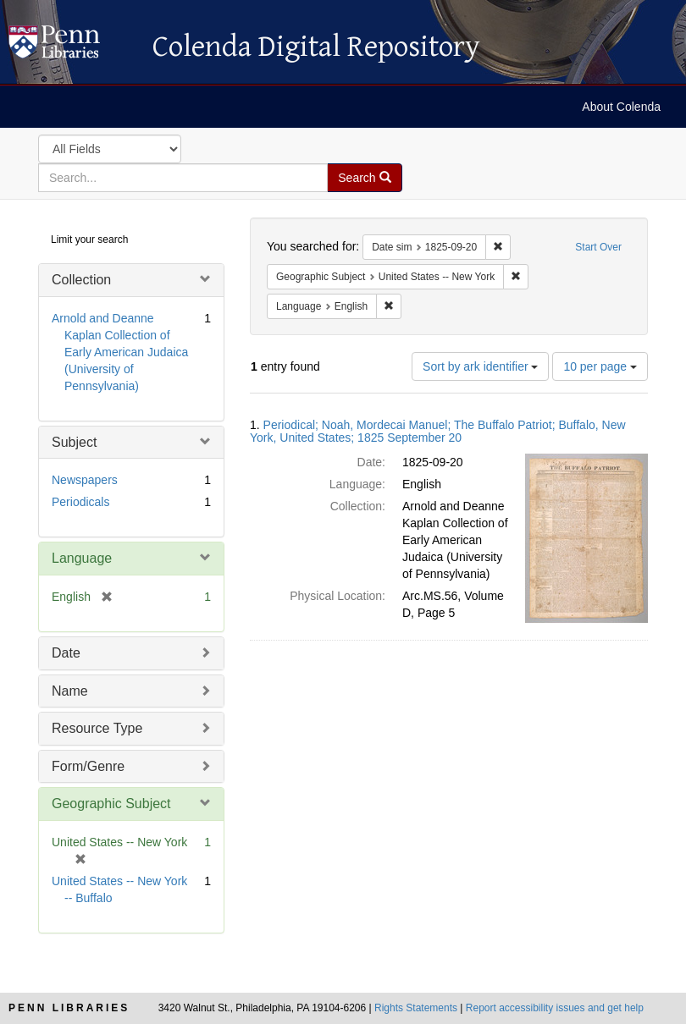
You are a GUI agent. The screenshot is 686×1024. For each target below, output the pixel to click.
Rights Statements (415, 1008)
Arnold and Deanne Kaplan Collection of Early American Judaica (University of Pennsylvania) (120, 352)
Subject (74, 442)
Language (82, 558)
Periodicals (80, 502)
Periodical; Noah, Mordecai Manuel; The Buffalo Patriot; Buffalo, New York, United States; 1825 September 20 (438, 431)
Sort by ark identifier (480, 366)
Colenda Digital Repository (72, 46)
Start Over (598, 247)
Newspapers (85, 480)
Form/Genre (88, 766)
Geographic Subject (111, 803)
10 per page (600, 366)
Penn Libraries (69, 1008)
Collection (81, 280)
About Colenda (621, 106)
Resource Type (97, 728)
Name (70, 691)
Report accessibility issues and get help (555, 1008)
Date (66, 653)
